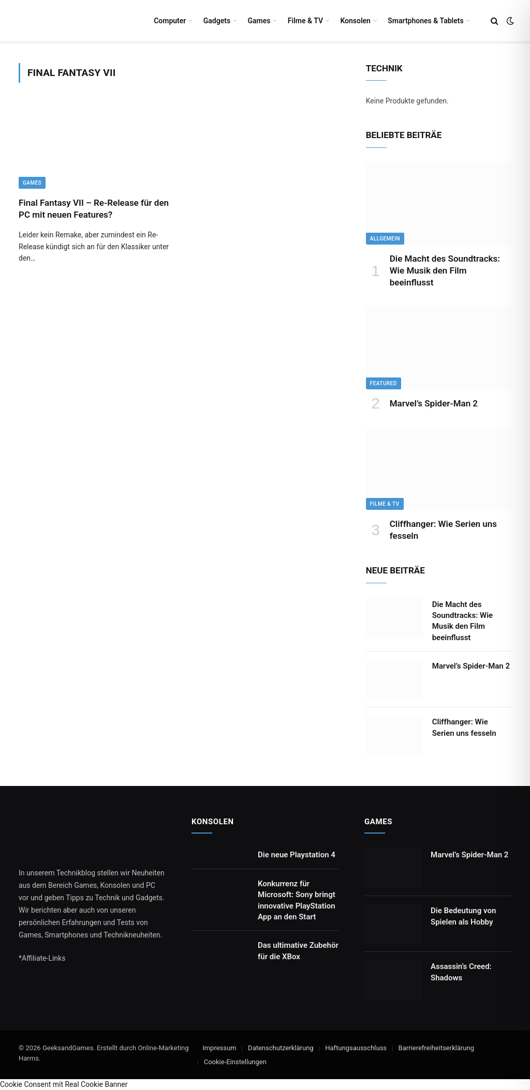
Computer (170, 21)
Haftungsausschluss (356, 1048)
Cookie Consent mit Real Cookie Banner (63, 1084)
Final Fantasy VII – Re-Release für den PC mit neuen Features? (94, 209)
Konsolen (355, 21)
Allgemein (385, 238)
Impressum (219, 1048)
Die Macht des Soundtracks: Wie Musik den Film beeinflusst (445, 270)
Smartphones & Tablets (425, 21)
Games (258, 21)
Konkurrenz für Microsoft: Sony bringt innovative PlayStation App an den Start (296, 900)
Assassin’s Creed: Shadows (461, 972)
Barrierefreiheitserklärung (436, 1048)
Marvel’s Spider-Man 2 (434, 403)
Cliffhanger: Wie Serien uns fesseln (443, 530)
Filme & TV (305, 21)
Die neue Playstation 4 (296, 854)
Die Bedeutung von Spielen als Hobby (463, 916)
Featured (383, 383)
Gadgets (216, 21)
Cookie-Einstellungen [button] (235, 1062)
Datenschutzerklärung (281, 1048)
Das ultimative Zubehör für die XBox (298, 951)
